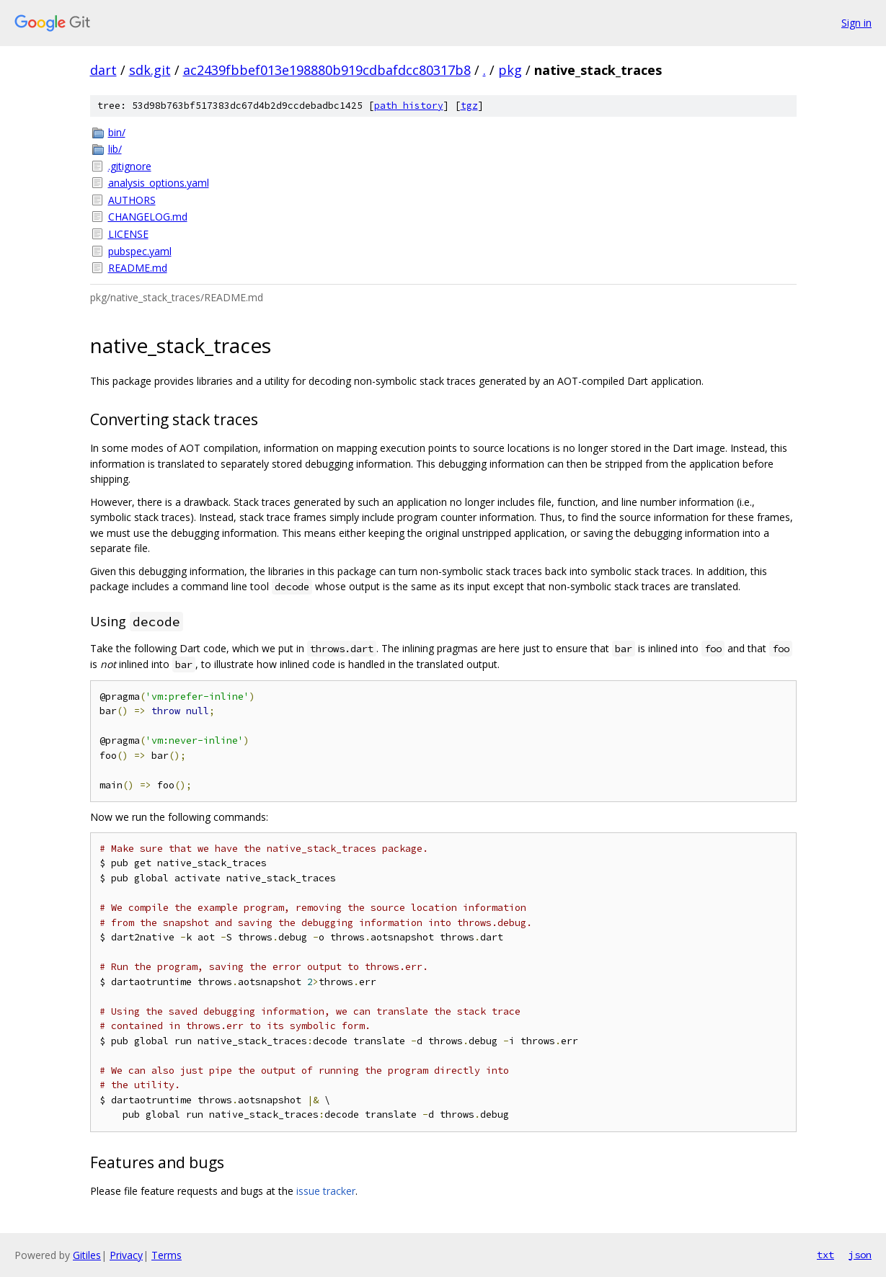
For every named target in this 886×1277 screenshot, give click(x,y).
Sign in (856, 23)
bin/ (116, 132)
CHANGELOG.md (147, 216)
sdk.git (150, 70)
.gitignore (129, 166)
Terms (166, 1255)
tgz (469, 105)
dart (103, 70)
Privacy (126, 1255)
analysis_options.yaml (158, 183)
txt (825, 1254)
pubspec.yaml (140, 251)
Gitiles (87, 1255)
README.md (137, 268)
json (860, 1254)
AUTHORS (132, 200)
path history (408, 105)
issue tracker (325, 1191)
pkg (510, 70)
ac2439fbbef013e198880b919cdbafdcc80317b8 (327, 70)
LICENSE (128, 234)
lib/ (115, 149)
